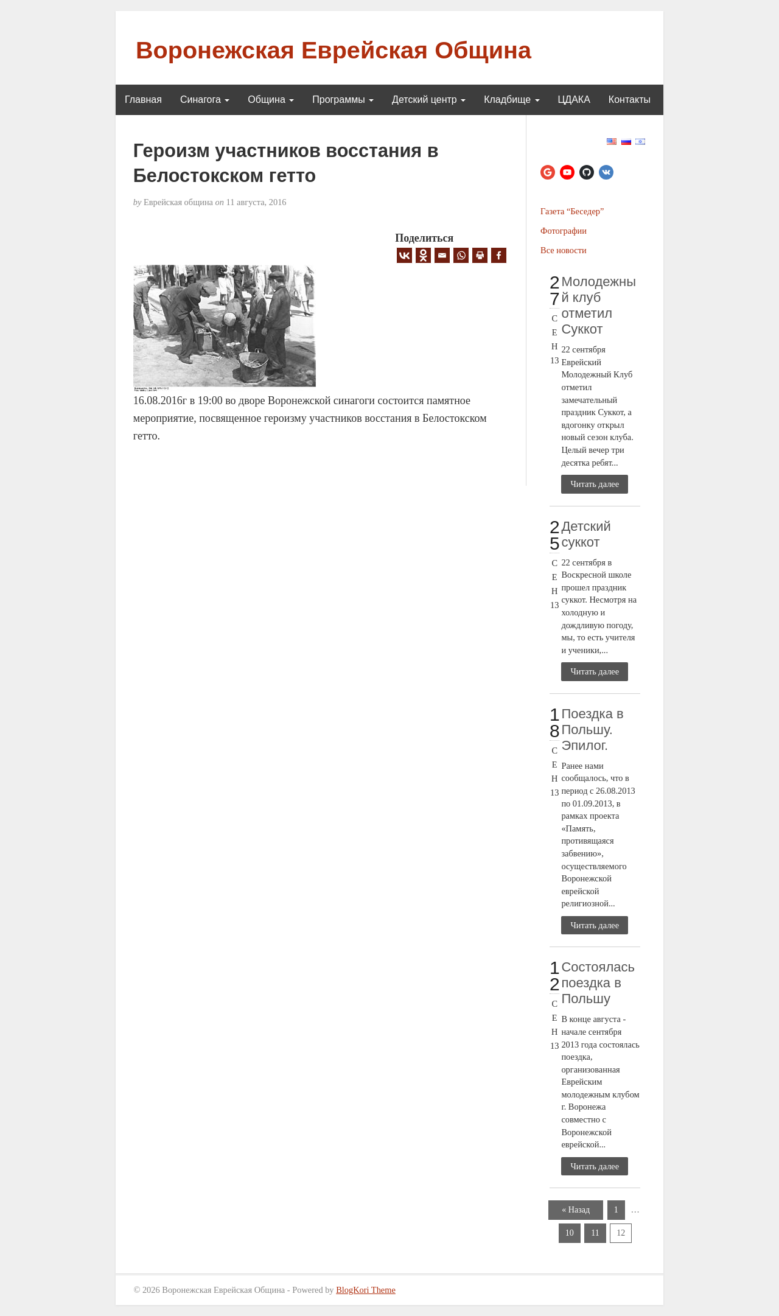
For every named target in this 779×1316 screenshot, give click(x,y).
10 (569, 1232)
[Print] (480, 255)
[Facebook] (499, 255)
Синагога (204, 99)
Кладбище (511, 99)
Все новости (563, 250)
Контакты (630, 99)
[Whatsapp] (461, 255)
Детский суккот (585, 534)
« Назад (576, 1209)
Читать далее (594, 484)
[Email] (442, 255)
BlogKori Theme (366, 1290)
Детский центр (429, 99)
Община (271, 99)
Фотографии (563, 231)
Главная (143, 99)
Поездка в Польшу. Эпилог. (592, 729)
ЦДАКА (574, 99)
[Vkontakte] (404, 255)
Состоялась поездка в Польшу (598, 982)
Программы (343, 99)
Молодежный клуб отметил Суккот (598, 305)
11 (595, 1232)
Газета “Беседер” (572, 211)
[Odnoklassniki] (423, 255)
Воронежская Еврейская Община (333, 50)
